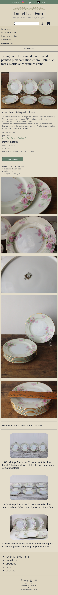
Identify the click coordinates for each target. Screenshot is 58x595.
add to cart (13, 159)
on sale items (13, 560)
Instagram (29, 2)
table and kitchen (8, 32)
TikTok (43, 2)
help (8, 567)
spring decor (8, 171)
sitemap (10, 570)
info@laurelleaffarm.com (29, 589)
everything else (7, 43)
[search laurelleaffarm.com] (41, 23)
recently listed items (17, 556)
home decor (6, 29)
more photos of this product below (18, 112)
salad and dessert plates (13, 169)
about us (11, 563)
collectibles (6, 39)
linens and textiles (9, 36)
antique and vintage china (13, 173)
